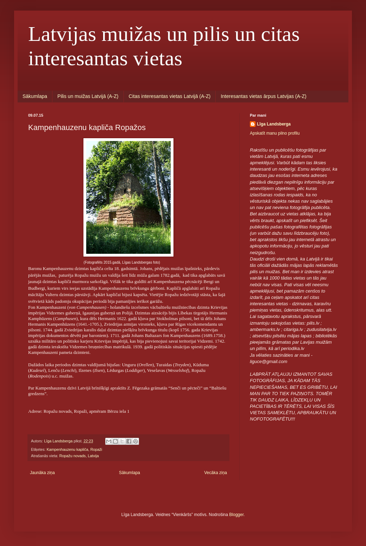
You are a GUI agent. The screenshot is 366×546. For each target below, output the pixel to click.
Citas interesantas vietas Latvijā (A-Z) (170, 96)
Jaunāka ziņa (42, 472)
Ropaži (96, 449)
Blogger (236, 514)
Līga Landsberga (274, 124)
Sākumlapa (35, 96)
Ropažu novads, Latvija (79, 456)
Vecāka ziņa (215, 472)
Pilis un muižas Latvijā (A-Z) (88, 96)
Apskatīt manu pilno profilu (274, 133)
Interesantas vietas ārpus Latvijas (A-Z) (264, 96)
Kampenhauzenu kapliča (67, 449)
